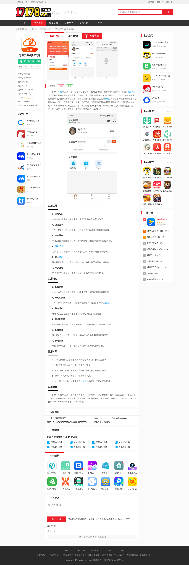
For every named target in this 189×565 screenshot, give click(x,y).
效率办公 (43, 29)
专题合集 (84, 23)
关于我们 (68, 550)
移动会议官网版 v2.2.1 (156, 237)
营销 (60, 92)
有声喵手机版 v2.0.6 (155, 279)
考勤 (57, 246)
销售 (84, 381)
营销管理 (130, 92)
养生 (69, 86)
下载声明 (120, 550)
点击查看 (107, 422)
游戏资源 (53, 23)
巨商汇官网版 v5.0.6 (155, 243)
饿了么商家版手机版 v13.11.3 (159, 231)
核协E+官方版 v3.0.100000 (157, 249)
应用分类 (160, 2)
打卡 (61, 246)
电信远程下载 (56, 442)
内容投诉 (94, 550)
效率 (107, 303)
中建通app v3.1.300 (154, 261)
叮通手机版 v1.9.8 (154, 255)
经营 (61, 86)
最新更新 (151, 2)
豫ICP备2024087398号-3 (113, 560)
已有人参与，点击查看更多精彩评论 (92, 537)
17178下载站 (23, 29)
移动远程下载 (79, 442)
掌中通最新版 (161, 219)
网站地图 (81, 550)
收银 (61, 257)
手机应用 (38, 23)
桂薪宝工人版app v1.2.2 (156, 267)
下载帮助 (107, 550)
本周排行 (169, 2)
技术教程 (68, 23)
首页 (23, 23)
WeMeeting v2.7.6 (154, 273)
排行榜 (99, 23)
